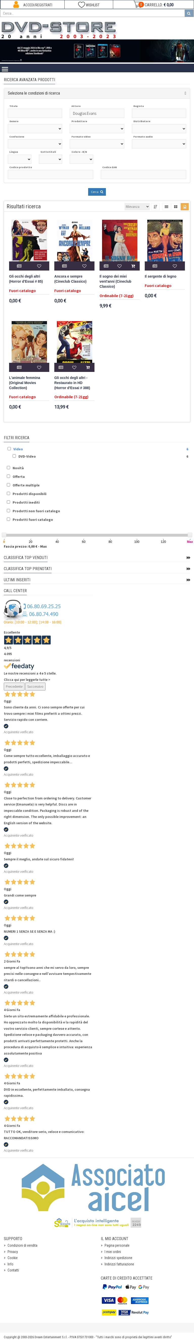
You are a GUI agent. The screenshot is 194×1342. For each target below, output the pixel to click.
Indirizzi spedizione (118, 1258)
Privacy (13, 1252)
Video (18, 449)
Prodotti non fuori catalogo (36, 511)
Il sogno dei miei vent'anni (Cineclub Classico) (115, 281)
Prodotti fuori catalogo (33, 519)
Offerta (19, 476)
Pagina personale (117, 1245)
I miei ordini (113, 1252)
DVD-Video (27, 456)
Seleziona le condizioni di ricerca (34, 93)
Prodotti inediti (26, 502)
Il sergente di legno (160, 276)
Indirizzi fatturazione (119, 1264)
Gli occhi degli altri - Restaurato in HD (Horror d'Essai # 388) (72, 383)
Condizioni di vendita (22, 1245)
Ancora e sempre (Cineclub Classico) (70, 279)
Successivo (35, 686)
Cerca (97, 192)
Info (10, 1264)
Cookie (13, 1258)
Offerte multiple (26, 485)
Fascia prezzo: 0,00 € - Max (25, 546)
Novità (18, 468)
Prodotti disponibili (29, 493)
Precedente (14, 686)
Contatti (13, 1270)
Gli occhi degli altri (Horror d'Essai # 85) (26, 279)
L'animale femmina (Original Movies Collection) (24, 383)
